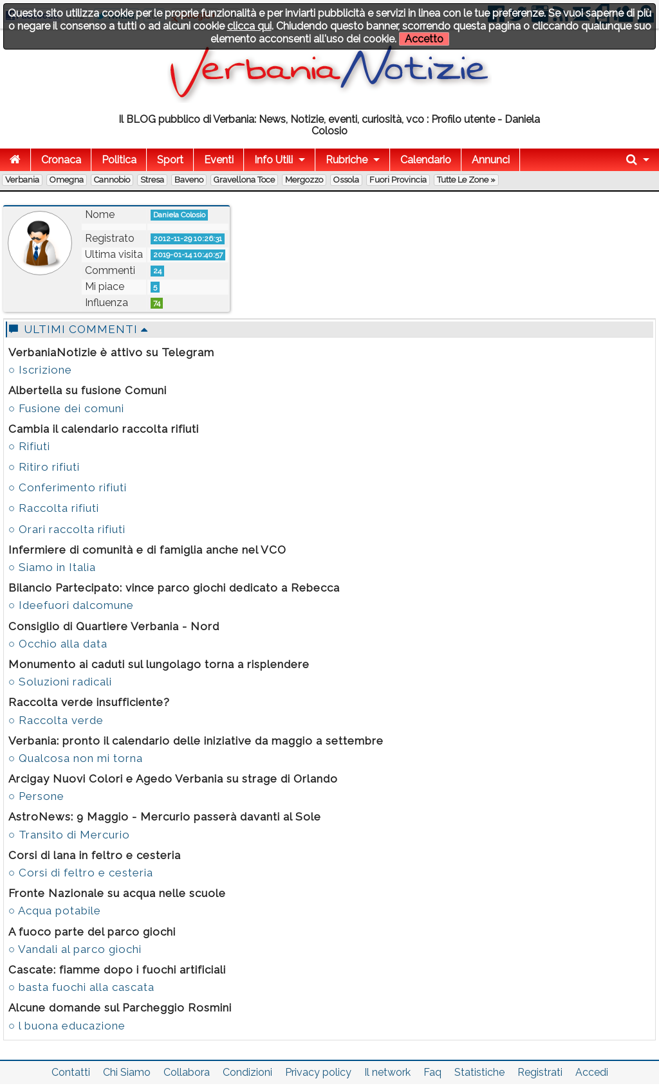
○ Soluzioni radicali (60, 681)
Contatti (70, 1072)
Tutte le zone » (466, 180)
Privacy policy (318, 1072)
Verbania (22, 180)
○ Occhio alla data (57, 643)
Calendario (425, 160)
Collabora (186, 1072)
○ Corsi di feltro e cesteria (80, 872)
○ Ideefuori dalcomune (71, 605)
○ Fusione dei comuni (66, 408)
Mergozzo (304, 180)
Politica (119, 160)
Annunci (491, 160)
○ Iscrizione (40, 369)
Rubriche (346, 160)
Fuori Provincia (398, 180)
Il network (387, 1072)
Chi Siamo (127, 1072)
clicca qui (249, 26)
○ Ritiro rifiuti (44, 466)
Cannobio (112, 180)
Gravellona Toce (244, 180)
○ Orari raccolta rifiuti (66, 529)
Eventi (219, 160)
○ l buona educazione (66, 1025)
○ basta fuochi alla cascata (81, 987)
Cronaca (61, 160)
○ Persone (36, 796)
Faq (432, 1072)
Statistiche (479, 1072)
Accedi (591, 1072)
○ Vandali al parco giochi (75, 949)
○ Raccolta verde (56, 720)
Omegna (67, 180)
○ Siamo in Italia (52, 567)
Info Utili (273, 160)
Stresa (152, 180)
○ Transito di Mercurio (69, 834)
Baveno (188, 180)
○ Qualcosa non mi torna (75, 758)
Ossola (346, 180)
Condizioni (247, 1072)
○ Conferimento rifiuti (67, 487)
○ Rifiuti (29, 446)
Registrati (539, 1072)
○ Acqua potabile (54, 910)
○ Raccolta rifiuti (53, 508)
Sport (170, 160)
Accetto (424, 39)
